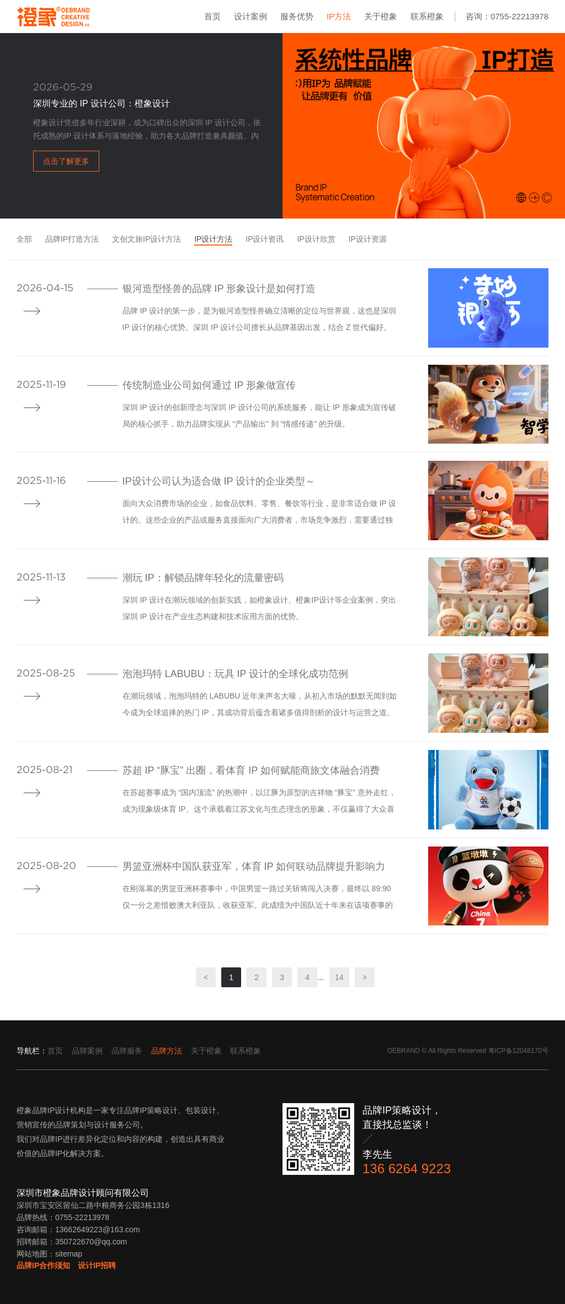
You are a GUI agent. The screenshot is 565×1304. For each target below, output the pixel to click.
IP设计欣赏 (316, 239)
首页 (212, 16)
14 (339, 977)
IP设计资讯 (265, 239)
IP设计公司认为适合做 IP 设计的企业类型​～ (219, 481)
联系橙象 (427, 16)
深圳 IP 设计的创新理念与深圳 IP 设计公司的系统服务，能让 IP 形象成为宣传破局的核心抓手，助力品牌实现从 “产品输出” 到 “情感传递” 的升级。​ (259, 415)
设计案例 (250, 16)
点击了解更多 (66, 161)
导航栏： (32, 1050)
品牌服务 (126, 1050)
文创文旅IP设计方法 (146, 239)
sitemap (68, 1253)
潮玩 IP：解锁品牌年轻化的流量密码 (203, 577)
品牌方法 (166, 1050)
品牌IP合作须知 (43, 1265)
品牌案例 (87, 1050)
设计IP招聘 (97, 1265)
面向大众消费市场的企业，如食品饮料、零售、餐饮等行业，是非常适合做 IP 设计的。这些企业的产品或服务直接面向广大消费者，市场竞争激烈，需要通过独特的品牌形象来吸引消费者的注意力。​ (259, 513)
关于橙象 (380, 16)
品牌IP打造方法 (72, 239)
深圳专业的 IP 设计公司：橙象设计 (101, 103)
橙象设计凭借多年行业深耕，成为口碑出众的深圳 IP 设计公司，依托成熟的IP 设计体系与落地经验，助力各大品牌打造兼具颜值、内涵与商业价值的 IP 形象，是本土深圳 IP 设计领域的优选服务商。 (147, 130)
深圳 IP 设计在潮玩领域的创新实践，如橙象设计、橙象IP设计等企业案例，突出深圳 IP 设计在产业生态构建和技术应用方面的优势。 (259, 608)
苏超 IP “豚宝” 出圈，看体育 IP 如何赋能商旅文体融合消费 (251, 770)
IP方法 (339, 16)
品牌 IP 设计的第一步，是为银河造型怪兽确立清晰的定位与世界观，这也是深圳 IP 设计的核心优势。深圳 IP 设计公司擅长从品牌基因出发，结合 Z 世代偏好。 (259, 319)
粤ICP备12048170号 (518, 1051)
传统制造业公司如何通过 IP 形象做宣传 (209, 385)
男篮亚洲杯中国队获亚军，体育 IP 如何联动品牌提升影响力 (254, 866)
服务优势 (296, 16)
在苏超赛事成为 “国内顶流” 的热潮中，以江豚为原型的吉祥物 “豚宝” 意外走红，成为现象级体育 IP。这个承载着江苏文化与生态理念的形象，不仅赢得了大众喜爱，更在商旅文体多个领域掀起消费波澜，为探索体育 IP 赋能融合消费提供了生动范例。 (259, 802)
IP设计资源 (368, 239)
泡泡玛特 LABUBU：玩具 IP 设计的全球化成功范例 (235, 673)
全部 (24, 239)
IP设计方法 (213, 239)
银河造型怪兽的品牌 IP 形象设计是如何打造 (219, 288)
